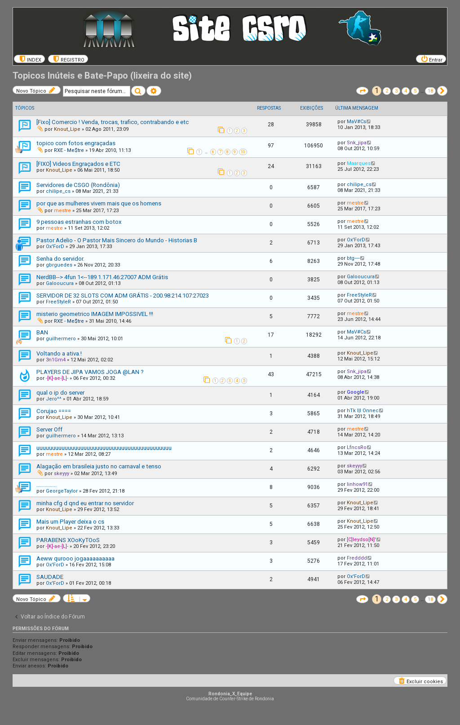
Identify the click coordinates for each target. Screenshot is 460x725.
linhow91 (357, 484)
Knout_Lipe (67, 129)
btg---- (353, 258)
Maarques (359, 163)
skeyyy (61, 473)
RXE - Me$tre (69, 150)
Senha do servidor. (60, 258)
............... (46, 484)
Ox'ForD (55, 246)
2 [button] (386, 91)
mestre (62, 210)
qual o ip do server (60, 392)
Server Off (49, 429)
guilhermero (61, 339)
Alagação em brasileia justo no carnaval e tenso (98, 466)
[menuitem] (29, 59)
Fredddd (357, 558)
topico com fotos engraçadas (75, 143)
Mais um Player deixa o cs (70, 521)
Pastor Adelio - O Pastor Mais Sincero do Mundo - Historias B (116, 240)
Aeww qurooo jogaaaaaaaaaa (75, 558)
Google (355, 392)
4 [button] (405, 91)
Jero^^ (54, 399)
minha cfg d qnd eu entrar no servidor (85, 503)
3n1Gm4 (56, 360)
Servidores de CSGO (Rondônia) (78, 185)
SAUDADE (49, 577)
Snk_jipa (357, 143)
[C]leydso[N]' (361, 540)
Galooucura (60, 283)
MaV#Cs (356, 122)
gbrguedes (59, 265)
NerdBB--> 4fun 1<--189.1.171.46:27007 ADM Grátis (102, 277)
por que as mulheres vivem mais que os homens (98, 203)
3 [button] (396, 91)
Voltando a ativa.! (59, 353)
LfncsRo (357, 447)
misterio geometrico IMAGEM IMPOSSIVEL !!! (94, 314)
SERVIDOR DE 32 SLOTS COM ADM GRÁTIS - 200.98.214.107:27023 (122, 295)
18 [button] (430, 91)
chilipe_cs (58, 191)
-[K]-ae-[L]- (57, 378)
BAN (42, 332)
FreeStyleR (58, 302)
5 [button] (415, 91)
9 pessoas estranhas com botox (79, 221)
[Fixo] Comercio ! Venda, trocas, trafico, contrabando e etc (112, 122)
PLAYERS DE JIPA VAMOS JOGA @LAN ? (90, 372)
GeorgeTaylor (62, 491)
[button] (362, 91)
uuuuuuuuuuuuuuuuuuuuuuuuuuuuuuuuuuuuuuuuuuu (104, 448)
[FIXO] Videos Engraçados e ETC (78, 163)
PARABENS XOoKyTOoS (68, 540)
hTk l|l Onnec (363, 411)
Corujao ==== (53, 411)
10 (243, 152)
